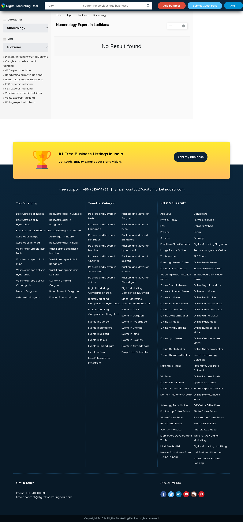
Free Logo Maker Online (174, 262)
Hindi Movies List (170, 446)
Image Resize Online (173, 250)
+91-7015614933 (36, 493)
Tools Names (168, 256)
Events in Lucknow (132, 340)
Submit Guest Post (204, 5)
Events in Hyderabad (134, 321)
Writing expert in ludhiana (20, 102)
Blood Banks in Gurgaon (64, 291)
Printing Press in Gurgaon (64, 297)
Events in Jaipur (97, 340)
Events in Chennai (132, 328)
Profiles (165, 232)
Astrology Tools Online (174, 405)
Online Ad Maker (170, 297)
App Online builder (205, 382)
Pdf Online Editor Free (207, 405)
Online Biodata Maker (173, 285)
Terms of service (204, 220)
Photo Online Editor (205, 411)
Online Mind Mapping (173, 328)
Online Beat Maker (205, 297)
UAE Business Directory (208, 452)
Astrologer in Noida (28, 242)
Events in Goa (96, 352)
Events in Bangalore (100, 328)
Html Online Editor (171, 423)
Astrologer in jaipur (27, 236)
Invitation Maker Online (208, 268)
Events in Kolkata (98, 334)
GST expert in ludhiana (18, 70)
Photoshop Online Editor (175, 411)
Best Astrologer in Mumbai (65, 214)
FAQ (162, 226)
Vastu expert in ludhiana (20, 98)
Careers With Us (203, 226)
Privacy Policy (168, 220)
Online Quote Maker (172, 349)
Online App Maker (205, 291)
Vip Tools (166, 376)
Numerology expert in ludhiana (24, 79)
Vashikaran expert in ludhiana (23, 93)
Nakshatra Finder (170, 366)
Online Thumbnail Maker (175, 355)
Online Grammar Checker (176, 388)
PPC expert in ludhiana (19, 84)
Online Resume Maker (174, 268)
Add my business (191, 157)
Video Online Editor (172, 417)
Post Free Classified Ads (175, 244)
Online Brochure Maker (174, 303)
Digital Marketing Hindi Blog (210, 446)
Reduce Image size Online (210, 250)
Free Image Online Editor (209, 417)
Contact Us (200, 214)
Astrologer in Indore (61, 236)
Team (197, 232)
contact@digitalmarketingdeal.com (48, 497)
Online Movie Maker (206, 262)
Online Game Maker (206, 315)
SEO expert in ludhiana (19, 88)
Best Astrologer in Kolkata (65, 230)
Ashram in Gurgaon (28, 297)
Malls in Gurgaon (26, 291)
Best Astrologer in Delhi (30, 214)
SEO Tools (200, 256)
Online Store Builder (172, 382)
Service (165, 238)
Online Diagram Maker (174, 315)
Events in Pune (130, 334)
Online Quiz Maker (171, 338)
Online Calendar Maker (208, 309)
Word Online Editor (205, 423)
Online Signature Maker (208, 285)
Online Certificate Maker (208, 303)
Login (233, 5)
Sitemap (199, 238)
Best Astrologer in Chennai (32, 230)
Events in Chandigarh (101, 346)
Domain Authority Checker (176, 394)
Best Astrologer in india (63, 242)
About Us (165, 214)
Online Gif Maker (170, 321)
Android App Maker (206, 429)
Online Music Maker (206, 321)
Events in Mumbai (99, 321)
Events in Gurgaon (133, 315)
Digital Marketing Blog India (210, 244)
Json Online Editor (171, 429)
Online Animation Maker (175, 291)
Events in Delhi (130, 309)
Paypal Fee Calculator (135, 352)
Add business (169, 5)
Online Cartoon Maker (174, 309)
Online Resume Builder (208, 376)
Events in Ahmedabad (135, 346)
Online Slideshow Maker (208, 349)
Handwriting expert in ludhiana (24, 75)
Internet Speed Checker (208, 388)
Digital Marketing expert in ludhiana (26, 57)
